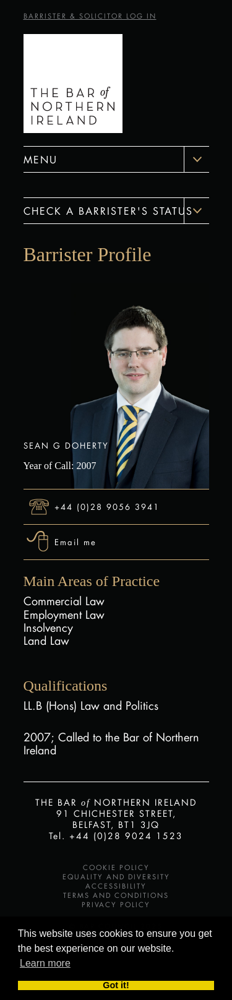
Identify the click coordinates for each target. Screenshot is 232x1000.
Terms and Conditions (116, 895)
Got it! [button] (116, 986)
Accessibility (116, 886)
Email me (75, 542)
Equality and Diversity (116, 877)
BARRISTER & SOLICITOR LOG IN (90, 16)
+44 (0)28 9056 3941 (107, 506)
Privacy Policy (116, 904)
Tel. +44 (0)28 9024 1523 (116, 836)
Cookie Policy (116, 867)
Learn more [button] (45, 963)
